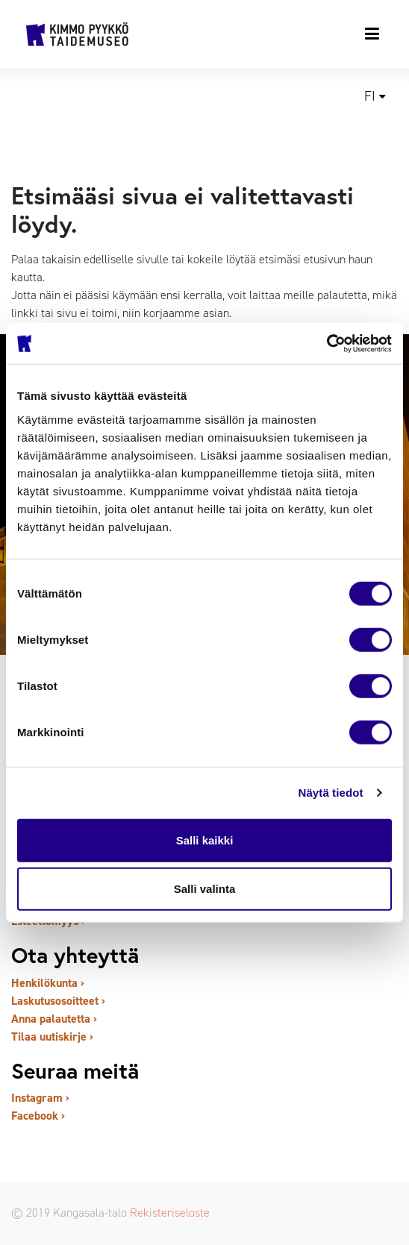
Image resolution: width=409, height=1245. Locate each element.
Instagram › (40, 1098)
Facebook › (38, 1115)
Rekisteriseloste (170, 1212)
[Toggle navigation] (372, 33)
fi (369, 96)
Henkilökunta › (47, 983)
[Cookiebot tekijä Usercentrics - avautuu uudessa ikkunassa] (326, 343)
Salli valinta (205, 888)
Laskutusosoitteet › (58, 1001)
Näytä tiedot (331, 792)
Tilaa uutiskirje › (52, 1036)
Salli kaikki (205, 839)
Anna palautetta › (54, 1018)
